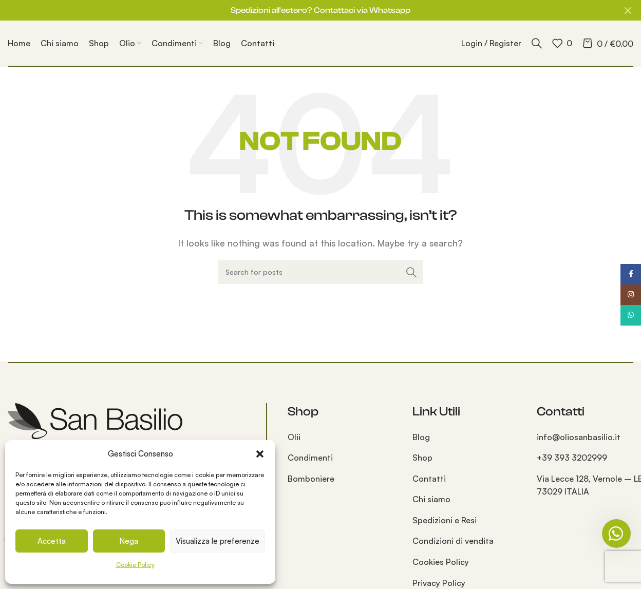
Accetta (51, 541)
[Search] (536, 43)
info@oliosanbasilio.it (578, 437)
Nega (128, 541)
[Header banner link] (305, 10)
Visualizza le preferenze (217, 541)
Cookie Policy (135, 564)
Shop (422, 457)
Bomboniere (311, 478)
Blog (421, 437)
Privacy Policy (438, 583)
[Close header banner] (628, 10)
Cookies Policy (440, 562)
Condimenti (310, 457)
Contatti (429, 478)
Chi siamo (431, 499)
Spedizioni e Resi (444, 520)
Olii (294, 437)
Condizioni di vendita (453, 541)
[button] (260, 454)
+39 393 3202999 (572, 457)
